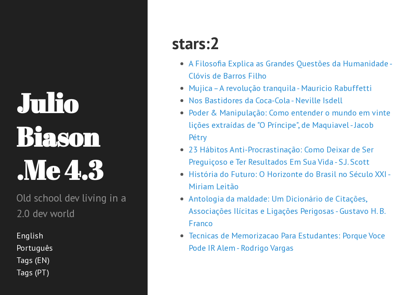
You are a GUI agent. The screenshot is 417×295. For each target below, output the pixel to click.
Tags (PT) (32, 272)
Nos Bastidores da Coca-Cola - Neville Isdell (265, 100)
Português (34, 248)
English (29, 235)
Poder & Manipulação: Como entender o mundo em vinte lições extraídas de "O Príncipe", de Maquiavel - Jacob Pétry (289, 125)
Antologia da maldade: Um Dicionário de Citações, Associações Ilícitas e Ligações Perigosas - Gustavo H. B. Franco (287, 211)
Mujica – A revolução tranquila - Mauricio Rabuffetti (280, 88)
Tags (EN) (33, 260)
